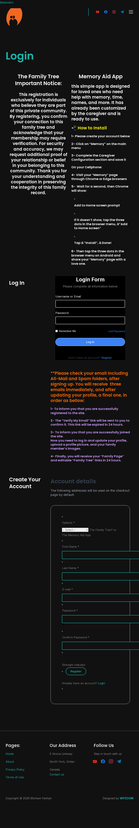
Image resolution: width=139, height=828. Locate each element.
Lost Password (116, 331)
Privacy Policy (15, 769)
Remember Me (67, 331)
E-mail (67, 589)
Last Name (70, 568)
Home (10, 754)
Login (101, 683)
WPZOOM (126, 798)
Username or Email (68, 296)
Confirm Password (75, 637)
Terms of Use (15, 777)
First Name (70, 546)
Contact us (57, 774)
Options (68, 522)
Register (106, 357)
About (10, 761)
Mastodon (6, 2)
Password (62, 313)
